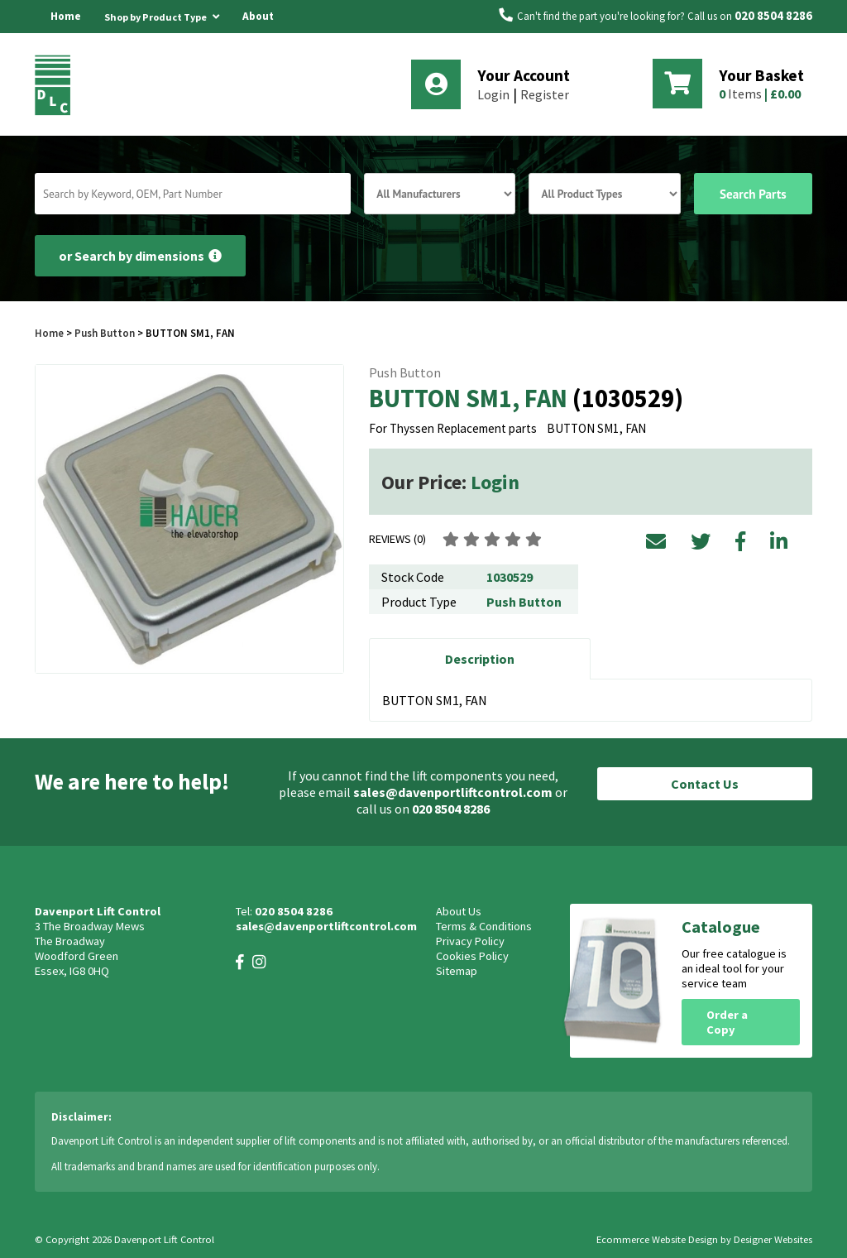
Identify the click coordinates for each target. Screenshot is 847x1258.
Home (65, 16)
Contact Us (705, 783)
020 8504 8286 (773, 15)
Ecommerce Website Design (657, 1239)
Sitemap (456, 970)
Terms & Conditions (484, 926)
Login (493, 94)
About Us (258, 32)
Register (544, 94)
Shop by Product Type (161, 14)
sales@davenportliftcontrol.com (453, 792)
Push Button (104, 332)
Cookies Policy (472, 955)
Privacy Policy (470, 941)
